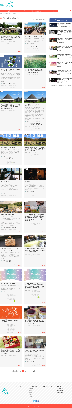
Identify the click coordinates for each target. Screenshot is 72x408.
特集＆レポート (33, 396)
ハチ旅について (60, 388)
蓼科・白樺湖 (10, 332)
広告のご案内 (60, 392)
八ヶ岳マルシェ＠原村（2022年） (34, 36)
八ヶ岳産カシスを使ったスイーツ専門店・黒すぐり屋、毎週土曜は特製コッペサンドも (34, 322)
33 (33, 371)
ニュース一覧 (50, 11)
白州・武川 (9, 296)
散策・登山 (9, 162)
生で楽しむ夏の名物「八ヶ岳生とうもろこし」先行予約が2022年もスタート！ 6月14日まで (34, 71)
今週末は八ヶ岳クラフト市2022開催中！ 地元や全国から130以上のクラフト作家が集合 (10, 38)
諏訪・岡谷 (12, 330)
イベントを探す (7, 11)
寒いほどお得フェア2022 (8, 283)
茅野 (8, 330)
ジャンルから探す (21, 11)
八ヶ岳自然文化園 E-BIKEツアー (10, 147)
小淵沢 (14, 295)
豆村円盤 (27, 181)
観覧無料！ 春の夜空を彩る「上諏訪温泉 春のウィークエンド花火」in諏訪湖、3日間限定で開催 (64, 80)
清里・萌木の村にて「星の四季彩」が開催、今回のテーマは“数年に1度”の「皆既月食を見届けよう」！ (64, 25)
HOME (1, 13)
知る (39, 50)
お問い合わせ (60, 390)
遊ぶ (8, 43)
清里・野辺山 (10, 294)
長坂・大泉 (9, 295)
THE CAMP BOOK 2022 (7, 214)
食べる (33, 50)
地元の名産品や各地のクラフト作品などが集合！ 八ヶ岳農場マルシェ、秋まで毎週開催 (10, 106)
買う (14, 41)
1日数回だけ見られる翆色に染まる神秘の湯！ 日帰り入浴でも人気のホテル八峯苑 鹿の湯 (34, 250)
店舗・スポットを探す (36, 11)
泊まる (14, 229)
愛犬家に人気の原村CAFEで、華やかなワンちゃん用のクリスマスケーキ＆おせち (10, 351)
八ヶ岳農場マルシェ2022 (32, 105)
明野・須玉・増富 (11, 298)
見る (36, 50)
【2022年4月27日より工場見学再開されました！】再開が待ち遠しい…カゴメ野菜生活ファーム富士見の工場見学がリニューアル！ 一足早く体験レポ (34, 217)
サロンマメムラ (5, 181)
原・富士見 (9, 41)
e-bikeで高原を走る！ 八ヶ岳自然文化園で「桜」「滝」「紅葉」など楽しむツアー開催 (34, 149)
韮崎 (8, 329)
